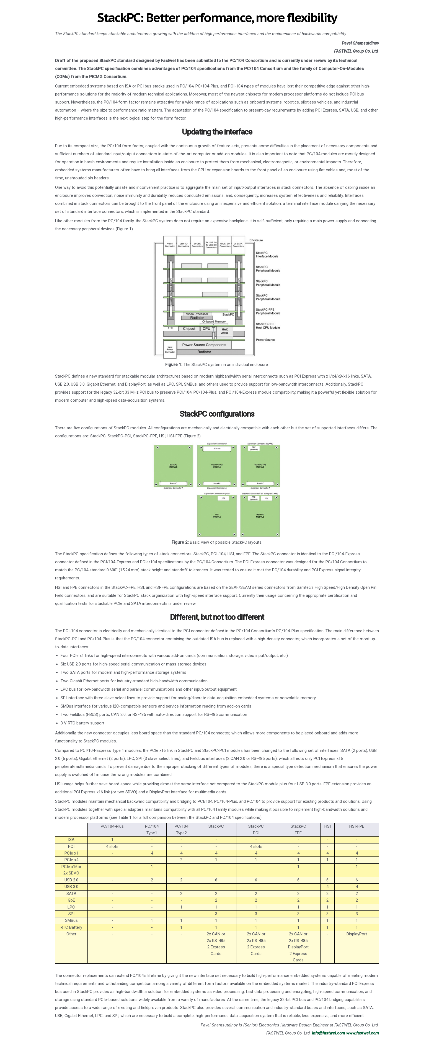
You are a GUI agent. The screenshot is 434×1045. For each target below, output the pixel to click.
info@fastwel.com (328, 1033)
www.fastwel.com (362, 1033)
